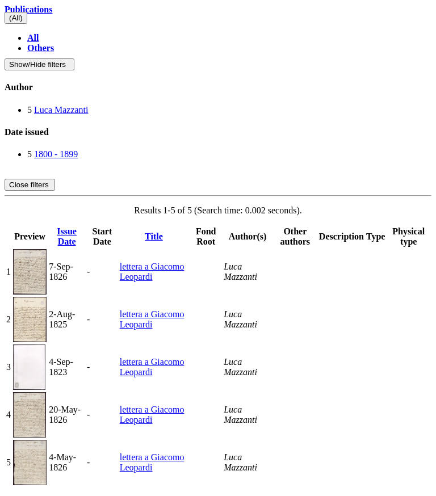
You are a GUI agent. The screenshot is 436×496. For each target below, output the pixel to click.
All (33, 38)
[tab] (218, 87)
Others (40, 48)
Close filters (30, 184)
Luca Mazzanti (61, 110)
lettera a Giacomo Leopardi (152, 271)
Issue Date (67, 236)
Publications (28, 9)
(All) (16, 18)
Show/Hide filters (39, 64)
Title (154, 236)
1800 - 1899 (56, 154)
